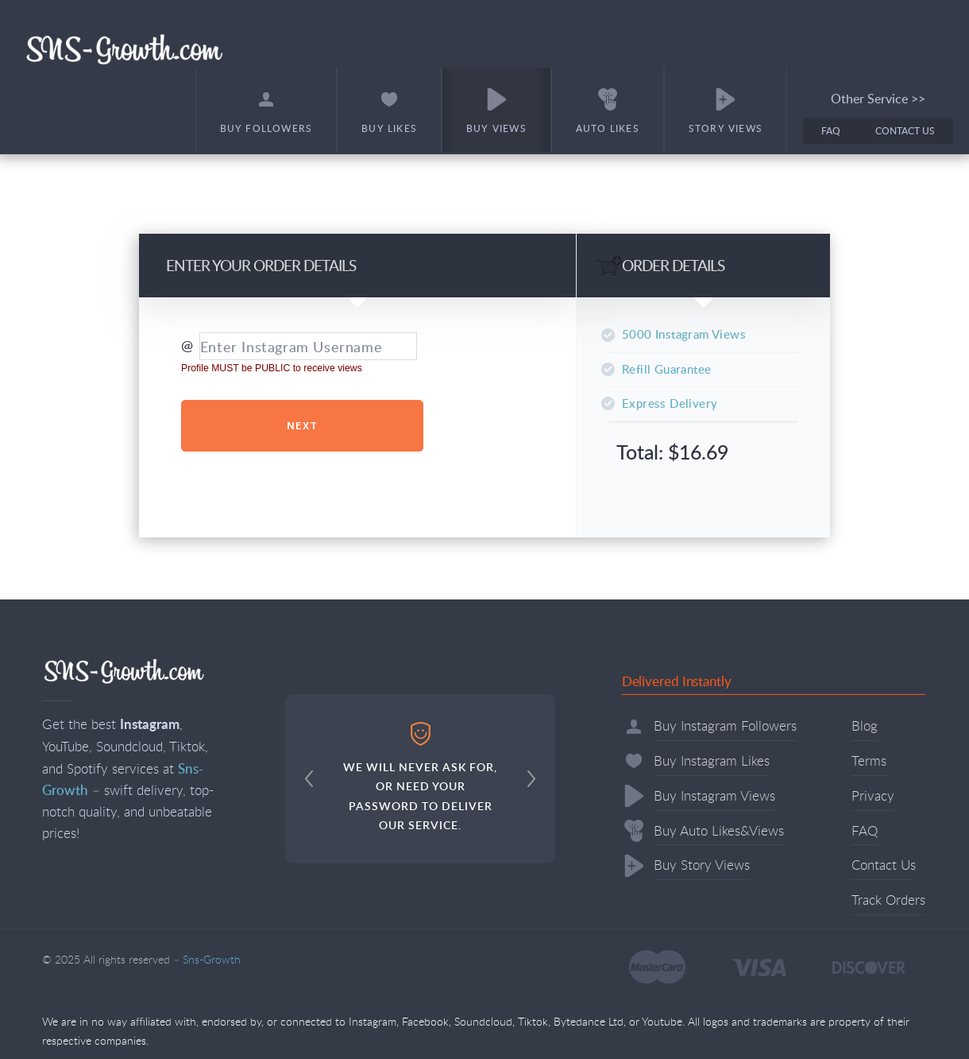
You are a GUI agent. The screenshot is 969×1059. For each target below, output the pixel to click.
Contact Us (905, 131)
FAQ (830, 131)
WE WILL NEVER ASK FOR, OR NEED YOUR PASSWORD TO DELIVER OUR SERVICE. (420, 777)
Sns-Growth (124, 48)
